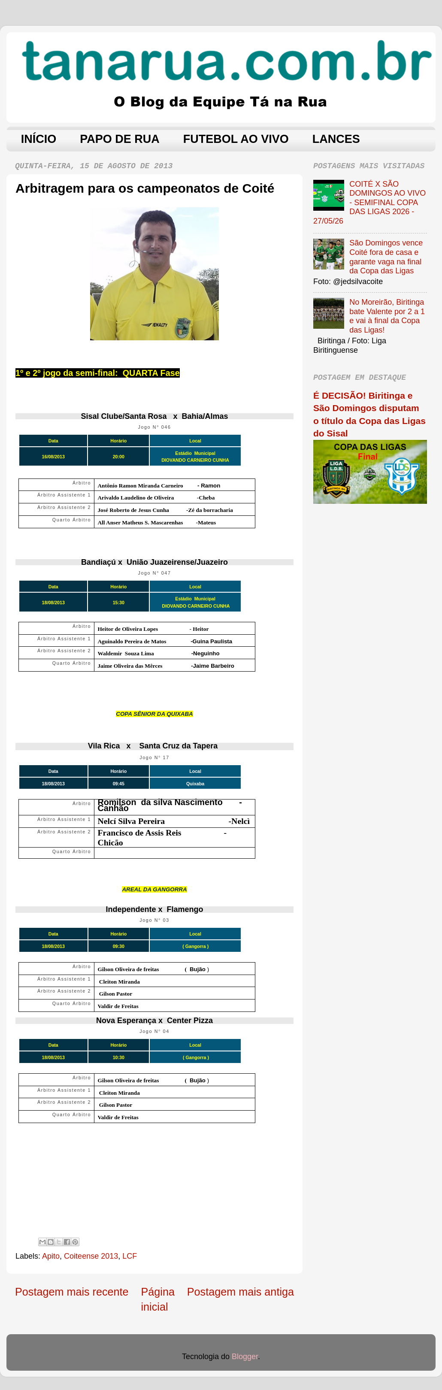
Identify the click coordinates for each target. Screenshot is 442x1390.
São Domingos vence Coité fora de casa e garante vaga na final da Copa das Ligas (386, 257)
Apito (51, 1256)
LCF (129, 1256)
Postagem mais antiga (240, 1292)
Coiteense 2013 (91, 1256)
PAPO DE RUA (120, 139)
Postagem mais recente (72, 1292)
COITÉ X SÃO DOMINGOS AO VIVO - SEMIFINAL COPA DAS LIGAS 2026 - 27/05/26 (369, 202)
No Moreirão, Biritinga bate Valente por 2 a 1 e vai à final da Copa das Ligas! (387, 316)
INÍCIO (39, 139)
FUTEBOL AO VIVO (236, 139)
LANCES (336, 139)
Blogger (245, 1356)
